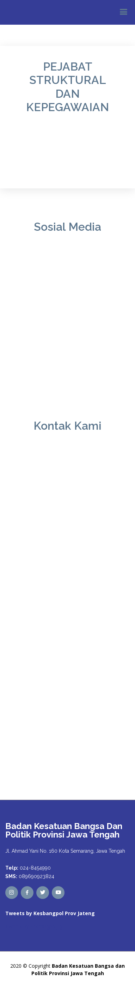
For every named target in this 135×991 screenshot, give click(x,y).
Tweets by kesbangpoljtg (33, 926)
